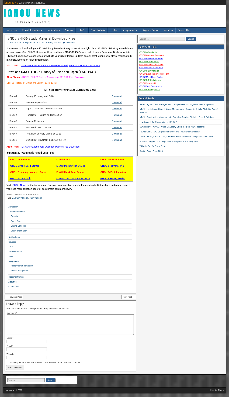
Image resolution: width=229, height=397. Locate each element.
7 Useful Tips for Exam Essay (153, 146)
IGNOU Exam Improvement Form (28, 172)
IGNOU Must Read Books (70, 172)
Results (14, 216)
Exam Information (31, 30)
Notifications (54, 30)
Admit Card (16, 221)
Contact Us (183, 30)
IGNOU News (19, 185)
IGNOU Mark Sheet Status (70, 166)
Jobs (114, 30)
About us (168, 30)
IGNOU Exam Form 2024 (151, 151)
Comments (70, 42)
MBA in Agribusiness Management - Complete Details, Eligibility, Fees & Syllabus (176, 104)
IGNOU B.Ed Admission (113, 172)
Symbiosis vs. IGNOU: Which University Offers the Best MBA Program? (172, 127)
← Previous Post (14, 297)
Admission (12, 30)
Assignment (129, 30)
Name (10, 342)
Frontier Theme (217, 394)
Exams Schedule (18, 226)
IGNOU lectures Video (112, 159)
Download (117, 96)
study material (36, 198)
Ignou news (11, 2)
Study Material (98, 30)
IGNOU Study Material (112, 166)
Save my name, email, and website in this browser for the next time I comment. (46, 366)
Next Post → (128, 297)
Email (10, 350)
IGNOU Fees (63, 159)
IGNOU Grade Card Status (24, 166)
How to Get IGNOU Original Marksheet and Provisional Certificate (169, 132)
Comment (12, 313)
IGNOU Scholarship (20, 178)
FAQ (82, 30)
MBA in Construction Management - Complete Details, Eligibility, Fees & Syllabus (176, 117)
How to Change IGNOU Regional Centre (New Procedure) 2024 (168, 141)
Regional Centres (151, 30)
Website (10, 358)
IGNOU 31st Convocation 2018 (73, 178)
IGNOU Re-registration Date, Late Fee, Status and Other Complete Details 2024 (176, 136)
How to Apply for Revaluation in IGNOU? (158, 122)
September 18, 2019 (34, 42)
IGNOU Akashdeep (20, 159)
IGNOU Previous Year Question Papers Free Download (50, 146)
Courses (69, 30)
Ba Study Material (20, 198)
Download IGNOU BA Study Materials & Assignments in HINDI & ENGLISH (60, 65)
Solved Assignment (19, 270)
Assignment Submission (22, 266)
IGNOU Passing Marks (112, 178)
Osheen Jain (15, 42)
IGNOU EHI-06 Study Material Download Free (41, 38)
